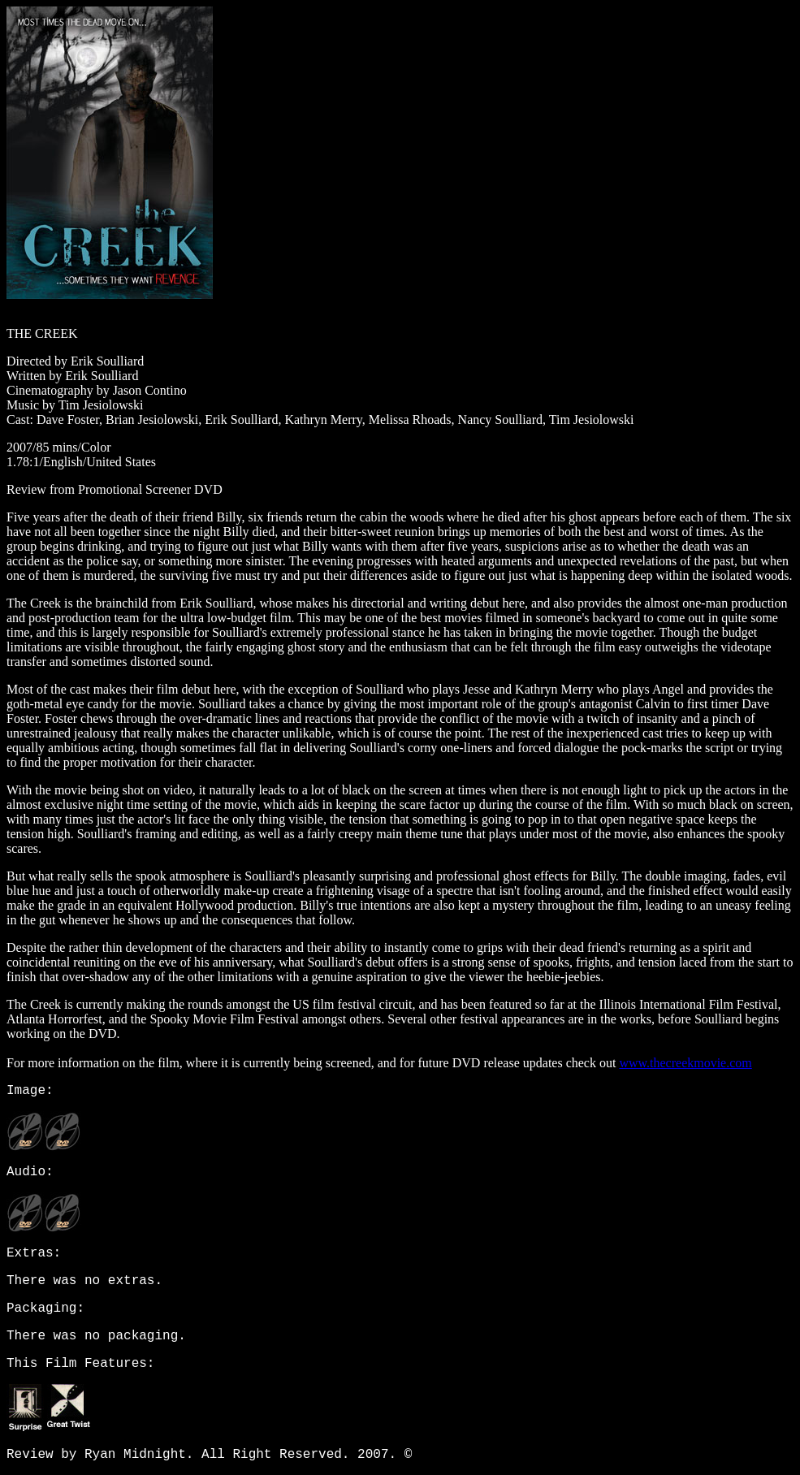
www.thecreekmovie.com (685, 1063)
